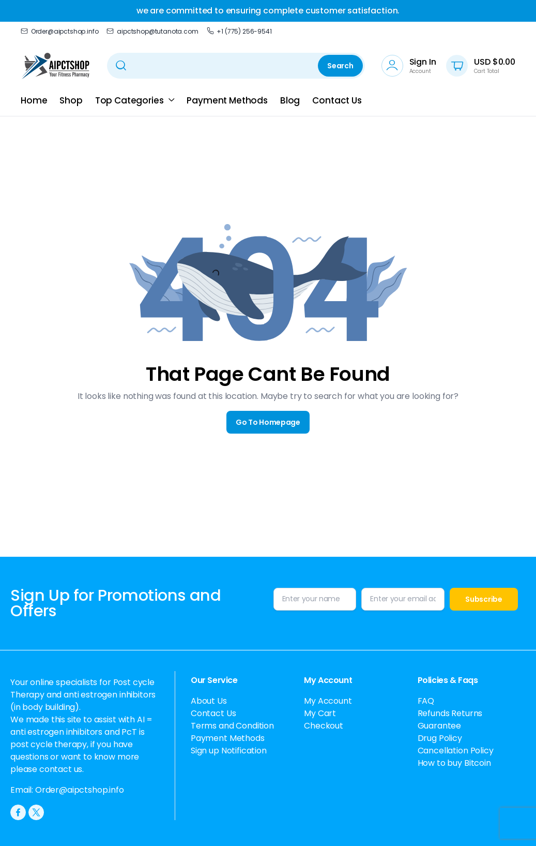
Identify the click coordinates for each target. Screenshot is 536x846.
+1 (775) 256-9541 (239, 31)
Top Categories (129, 100)
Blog (290, 100)
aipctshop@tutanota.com (152, 31)
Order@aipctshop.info (59, 31)
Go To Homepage (268, 422)
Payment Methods (227, 100)
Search (340, 66)
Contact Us (336, 100)
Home (34, 100)
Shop (70, 100)
